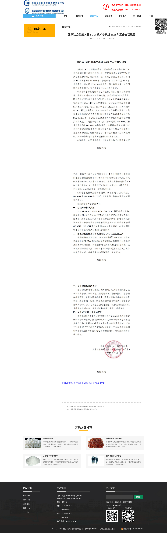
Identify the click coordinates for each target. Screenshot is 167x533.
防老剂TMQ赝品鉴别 (114, 438)
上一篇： (85, 406)
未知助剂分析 (48, 438)
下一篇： (80, 409)
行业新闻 (138, 26)
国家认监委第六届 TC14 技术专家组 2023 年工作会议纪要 (83, 383)
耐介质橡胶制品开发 (113, 456)
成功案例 (130, 26)
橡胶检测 (109, 502)
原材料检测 (127, 502)
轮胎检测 (118, 502)
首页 (66, 16)
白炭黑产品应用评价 (51, 456)
